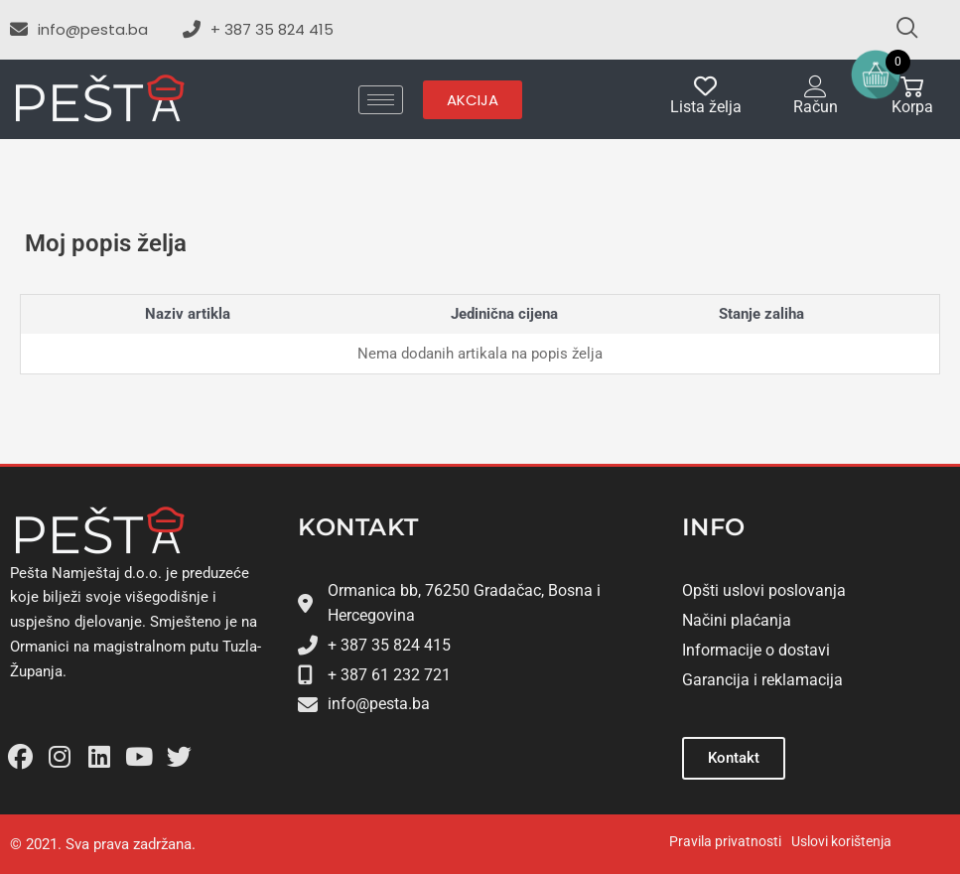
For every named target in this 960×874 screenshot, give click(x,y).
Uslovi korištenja (841, 841)
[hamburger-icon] (380, 99)
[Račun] (815, 85)
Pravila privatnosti (725, 841)
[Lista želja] (705, 85)
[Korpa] (911, 85)
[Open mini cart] (875, 74)
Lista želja (706, 106)
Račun (815, 106)
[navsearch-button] (898, 30)
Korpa (912, 106)
